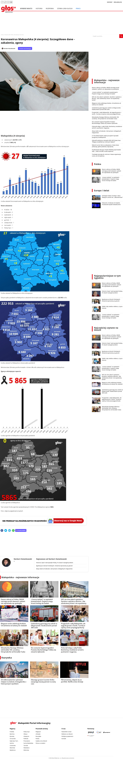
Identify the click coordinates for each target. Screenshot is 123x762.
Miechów (12, 748)
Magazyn (38, 731)
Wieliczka (26, 750)
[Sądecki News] (98, 732)
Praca (78, 8)
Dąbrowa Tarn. (14, 741)
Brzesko (12, 736)
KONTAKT (109, 2)
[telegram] (9, 530)
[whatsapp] (13, 530)
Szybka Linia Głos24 (64, 8)
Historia (39, 8)
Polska (97, 164)
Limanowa (13, 745)
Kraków (12, 731)
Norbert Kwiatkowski (9, 48)
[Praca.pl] (90, 732)
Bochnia (12, 734)
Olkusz (25, 734)
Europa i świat (101, 190)
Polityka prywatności (67, 736)
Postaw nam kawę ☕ (25, 48)
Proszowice (27, 741)
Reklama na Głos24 (67, 734)
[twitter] (5, 530)
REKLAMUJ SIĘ (118, 2)
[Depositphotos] (106, 732)
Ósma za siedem (40, 743)
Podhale (26, 738)
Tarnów (26, 745)
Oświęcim (26, 736)
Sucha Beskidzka (28, 743)
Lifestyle (38, 734)
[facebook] (2, 530)
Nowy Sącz (27, 731)
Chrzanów (13, 738)
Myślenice (13, 750)
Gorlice (12, 743)
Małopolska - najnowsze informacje (20, 577)
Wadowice (26, 748)
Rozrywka (50, 8)
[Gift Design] (90, 735)
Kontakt (64, 738)
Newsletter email (66, 731)
